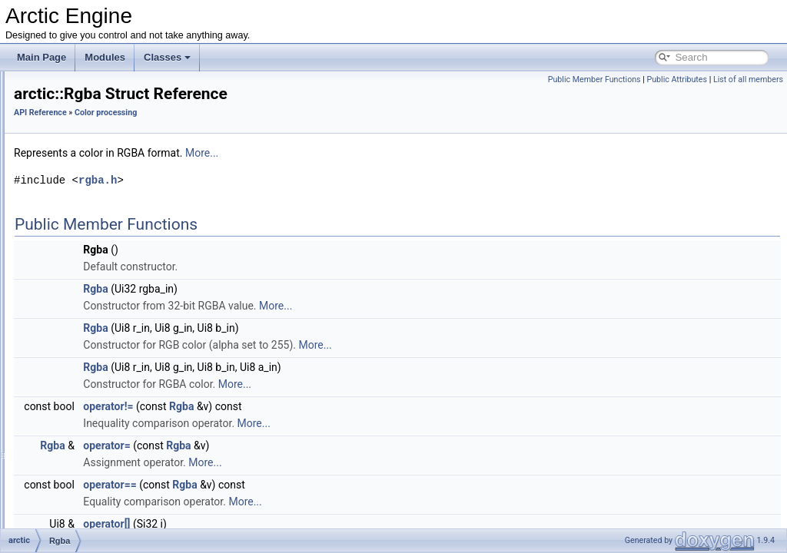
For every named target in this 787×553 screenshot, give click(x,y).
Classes (167, 57)
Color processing (85, 185)
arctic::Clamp (90, 269)
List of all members (748, 79)
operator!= (300, 406)
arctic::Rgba (87, 219)
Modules (105, 57)
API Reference (68, 117)
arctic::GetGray (94, 286)
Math (61, 421)
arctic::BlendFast (97, 252)
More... (393, 153)
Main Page (41, 57)
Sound (64, 168)
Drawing (68, 151)
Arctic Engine (41, 83)
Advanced (71, 489)
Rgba (287, 289)
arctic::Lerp (85, 303)
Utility (62, 472)
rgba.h (290, 180)
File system (74, 438)
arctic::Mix (84, 354)
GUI (59, 404)
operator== (301, 484)
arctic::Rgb (85, 202)
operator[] (298, 524)
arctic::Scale (88, 387)
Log (58, 455)
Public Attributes (676, 79)
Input (61, 134)
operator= (298, 445)
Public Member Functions (594, 79)
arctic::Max (85, 320)
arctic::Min (84, 337)
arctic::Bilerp (88, 235)
